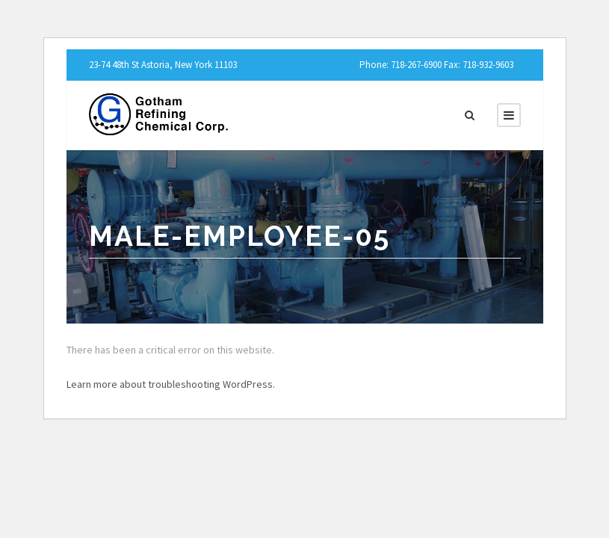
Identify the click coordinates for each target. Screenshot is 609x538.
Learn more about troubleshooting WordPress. (171, 384)
